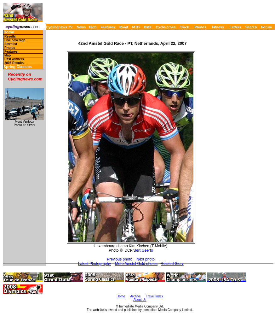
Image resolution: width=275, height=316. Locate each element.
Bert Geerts (143, 250)
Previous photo (119, 259)
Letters (235, 27)
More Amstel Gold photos (136, 263)
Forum (266, 27)
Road (123, 27)
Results (10, 36)
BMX (148, 27)
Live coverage (15, 40)
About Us (139, 299)
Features (108, 27)
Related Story (172, 263)
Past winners (14, 59)
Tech (92, 27)
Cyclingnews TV (59, 27)
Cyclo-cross (166, 27)
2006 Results (14, 63)
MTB (136, 27)
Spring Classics (17, 67)
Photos (200, 27)
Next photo (145, 259)
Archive (135, 296)
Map (7, 55)
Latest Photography (94, 263)
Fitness (218, 27)
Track (184, 27)
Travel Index (154, 296)
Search (251, 27)
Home (8, 32)
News (81, 27)
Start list (10, 44)
